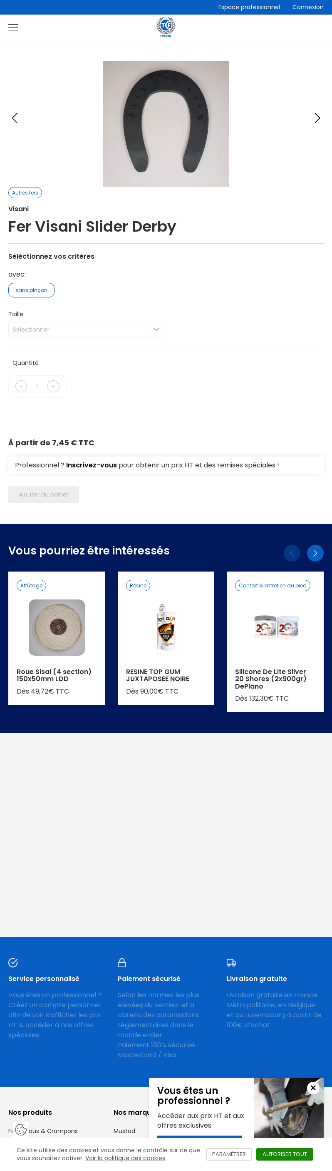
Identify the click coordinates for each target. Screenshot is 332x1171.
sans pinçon (31, 290)
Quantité (25, 363)
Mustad (124, 1131)
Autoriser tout (288, 1154)
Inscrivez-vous (91, 465)
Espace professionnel (249, 7)
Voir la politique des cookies (125, 1158)
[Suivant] (315, 553)
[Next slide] (317, 118)
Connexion (308, 7)
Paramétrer (232, 1154)
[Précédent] (292, 553)
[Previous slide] (14, 118)
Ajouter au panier (44, 494)
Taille (15, 314)
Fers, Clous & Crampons (43, 1131)
